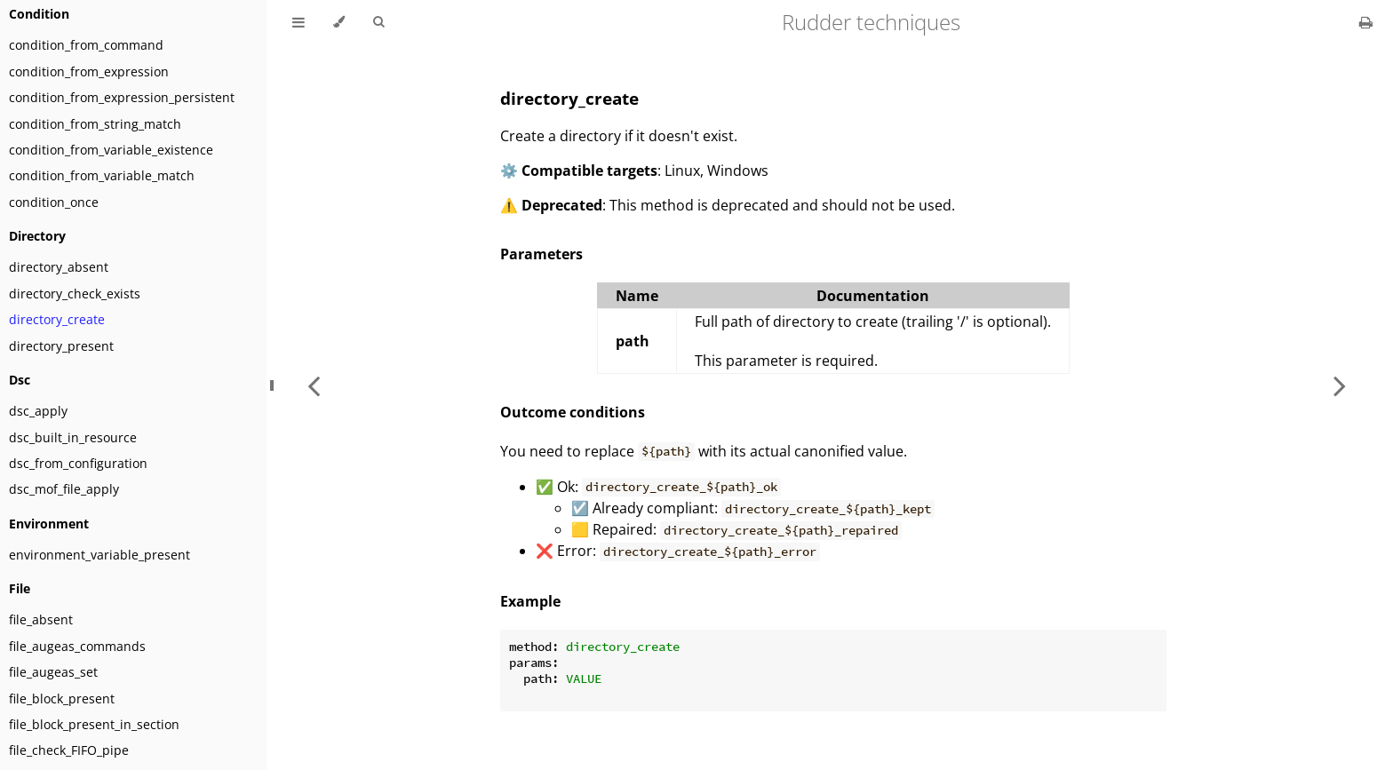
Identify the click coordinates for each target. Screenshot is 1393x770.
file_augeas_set (53, 671)
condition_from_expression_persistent (122, 97)
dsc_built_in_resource (73, 437)
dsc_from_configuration (78, 463)
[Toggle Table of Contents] (298, 22)
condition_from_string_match (95, 123)
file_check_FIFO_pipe (69, 750)
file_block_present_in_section (94, 724)
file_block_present (62, 698)
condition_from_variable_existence (111, 149)
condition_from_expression (89, 71)
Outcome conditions (572, 412)
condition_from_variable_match (102, 175)
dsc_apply (38, 410)
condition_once (54, 202)
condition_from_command (86, 44)
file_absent (41, 619)
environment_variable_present (99, 554)
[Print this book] (1366, 22)
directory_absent (58, 266)
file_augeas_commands (77, 646)
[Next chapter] (1340, 385)
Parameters (541, 254)
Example (530, 601)
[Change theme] (339, 22)
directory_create (57, 319)
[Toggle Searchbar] (378, 22)
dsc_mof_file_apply (64, 488)
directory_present (61, 345)
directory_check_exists (74, 293)
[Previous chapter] (314, 385)
